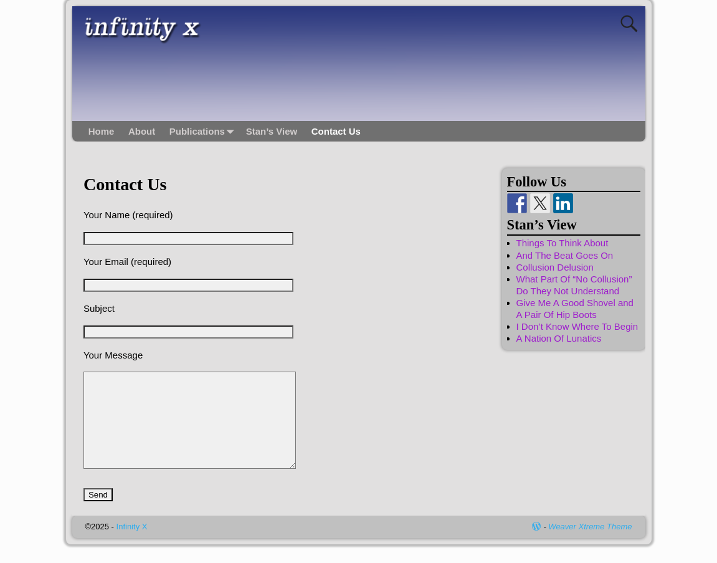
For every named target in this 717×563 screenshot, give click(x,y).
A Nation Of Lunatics (559, 338)
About (141, 131)
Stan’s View (272, 131)
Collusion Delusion (555, 267)
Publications (204, 131)
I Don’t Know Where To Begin (577, 326)
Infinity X (132, 545)
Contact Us (336, 131)
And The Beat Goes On (565, 255)
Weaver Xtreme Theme (590, 545)
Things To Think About (562, 243)
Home (101, 131)
